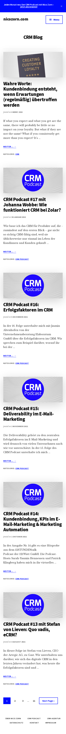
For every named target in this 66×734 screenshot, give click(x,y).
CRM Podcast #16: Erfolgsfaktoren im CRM (28, 307)
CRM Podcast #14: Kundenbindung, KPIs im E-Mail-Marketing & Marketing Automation (32, 522)
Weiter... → (9, 146)
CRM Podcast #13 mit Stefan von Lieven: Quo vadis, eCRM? (31, 629)
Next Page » (48, 701)
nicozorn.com (15, 19)
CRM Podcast (22, 259)
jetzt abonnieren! (28, 6)
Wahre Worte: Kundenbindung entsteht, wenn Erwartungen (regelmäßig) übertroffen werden (30, 94)
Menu (56, 19)
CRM (17, 154)
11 (35, 700)
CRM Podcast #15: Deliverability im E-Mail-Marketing (28, 413)
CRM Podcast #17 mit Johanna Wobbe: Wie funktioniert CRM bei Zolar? (32, 204)
